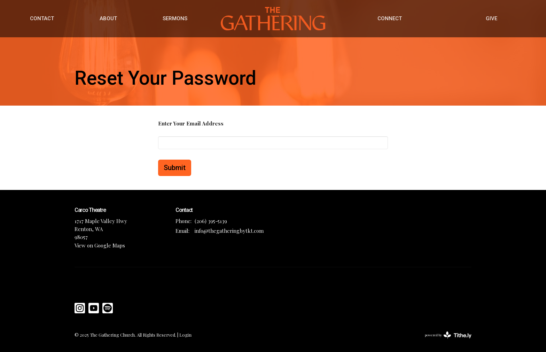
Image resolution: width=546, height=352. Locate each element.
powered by (448, 335)
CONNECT (389, 18)
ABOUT (108, 18)
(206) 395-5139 (211, 220)
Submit (175, 167)
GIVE (491, 18)
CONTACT (42, 18)
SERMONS (175, 18)
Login (185, 335)
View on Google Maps (100, 245)
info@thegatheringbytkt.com (229, 230)
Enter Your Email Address (191, 123)
